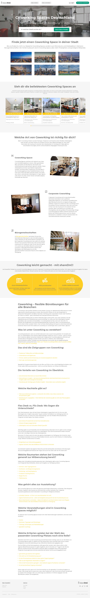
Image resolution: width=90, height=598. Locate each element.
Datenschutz (13, 594)
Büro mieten (34, 2)
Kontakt (25, 585)
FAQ (24, 588)
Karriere (4, 586)
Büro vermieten (46, 2)
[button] (86, 110)
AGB (9, 594)
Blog (24, 586)
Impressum (4, 594)
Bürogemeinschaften (22, 236)
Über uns (4, 585)
